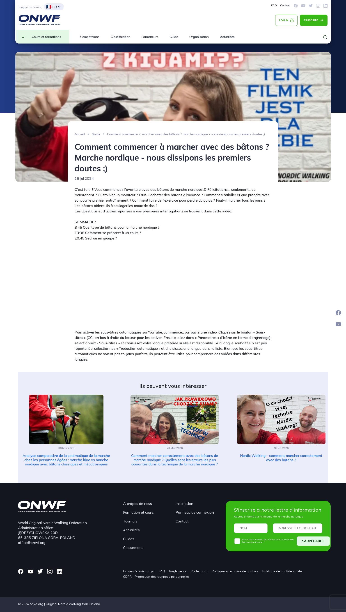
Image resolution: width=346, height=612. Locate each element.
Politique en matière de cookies (235, 571)
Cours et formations (46, 37)
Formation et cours (138, 512)
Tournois (130, 521)
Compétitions (89, 37)
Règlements (177, 571)
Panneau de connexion (195, 512)
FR (51, 7)
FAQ (274, 5)
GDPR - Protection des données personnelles (156, 577)
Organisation (199, 37)
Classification (120, 37)
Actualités (227, 37)
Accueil (80, 134)
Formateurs (150, 37)
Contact (285, 5)
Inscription (184, 503)
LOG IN (283, 20)
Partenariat (199, 571)
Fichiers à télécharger (139, 571)
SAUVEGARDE (313, 541)
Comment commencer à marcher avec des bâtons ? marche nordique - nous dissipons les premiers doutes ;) (186, 134)
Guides (128, 538)
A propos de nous (137, 503)
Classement (133, 547)
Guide (174, 37)
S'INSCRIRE (311, 20)
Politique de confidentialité (282, 571)
